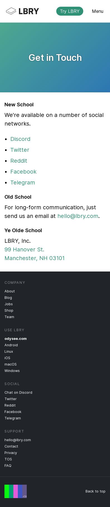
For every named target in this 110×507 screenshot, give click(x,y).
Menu (97, 11)
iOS (7, 358)
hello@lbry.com (77, 216)
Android (11, 345)
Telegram (22, 182)
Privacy (10, 453)
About (9, 291)
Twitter (19, 149)
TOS (8, 459)
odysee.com (15, 339)
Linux (8, 351)
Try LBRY (70, 11)
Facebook (23, 171)
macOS (10, 364)
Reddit (18, 160)
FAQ (7, 465)
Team (9, 317)
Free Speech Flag (15, 491)
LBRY (50, 11)
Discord (20, 139)
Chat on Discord (18, 392)
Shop (8, 310)
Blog (8, 297)
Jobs (8, 304)
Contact (11, 446)
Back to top (95, 491)
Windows (12, 371)
